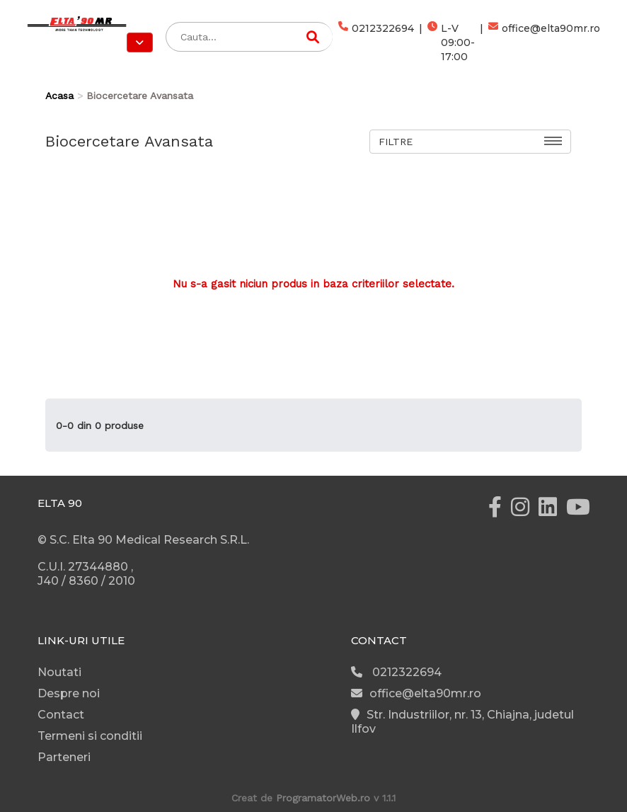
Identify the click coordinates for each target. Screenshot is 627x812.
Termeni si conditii (90, 736)
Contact (61, 714)
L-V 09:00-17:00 (451, 42)
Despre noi (69, 693)
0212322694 (376, 42)
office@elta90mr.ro (544, 42)
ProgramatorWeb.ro (323, 798)
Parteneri (64, 757)
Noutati (59, 672)
